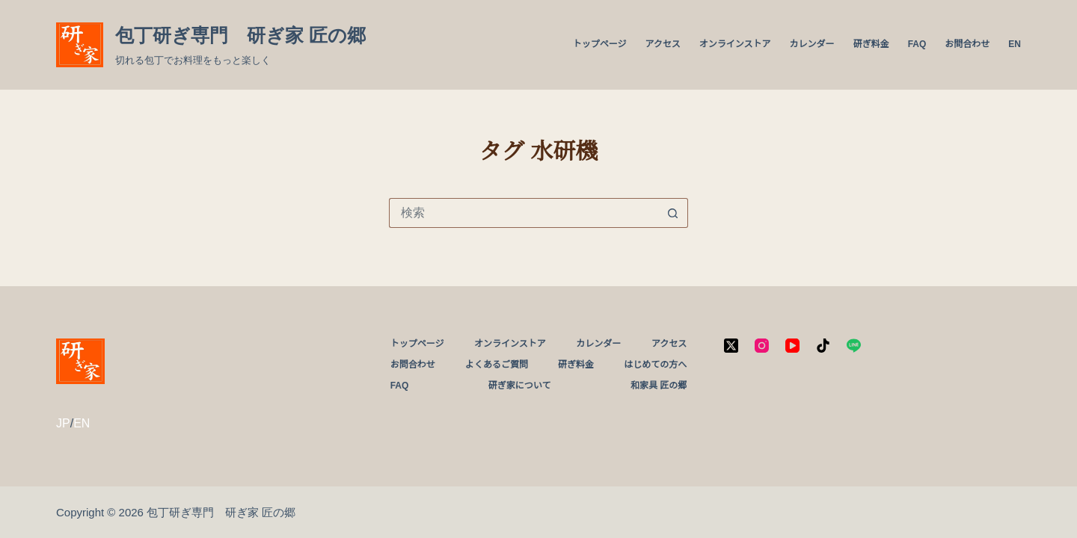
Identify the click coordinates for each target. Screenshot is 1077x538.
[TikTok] (823, 345)
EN (1014, 44)
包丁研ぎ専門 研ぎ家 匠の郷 (240, 35)
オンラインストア (735, 44)
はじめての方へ (655, 364)
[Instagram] (762, 345)
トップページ (600, 44)
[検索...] (523, 213)
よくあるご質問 (496, 364)
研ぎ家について (519, 385)
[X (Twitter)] (731, 345)
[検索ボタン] (673, 213)
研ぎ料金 (871, 44)
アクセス (662, 44)
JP (63, 423)
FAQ (917, 44)
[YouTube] (792, 345)
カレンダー (812, 44)
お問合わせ (967, 44)
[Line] (854, 345)
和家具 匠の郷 (658, 385)
